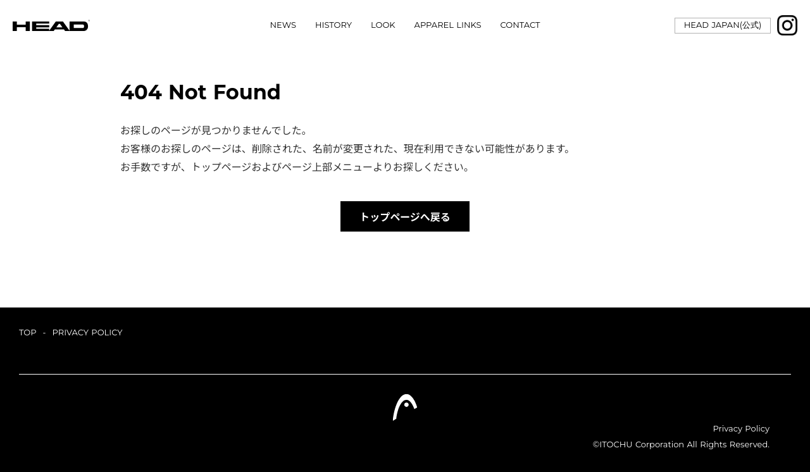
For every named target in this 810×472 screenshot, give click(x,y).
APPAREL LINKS (448, 25)
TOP (28, 332)
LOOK (383, 25)
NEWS (283, 25)
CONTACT (520, 25)
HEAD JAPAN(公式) (723, 25)
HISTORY (333, 25)
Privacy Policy (741, 428)
